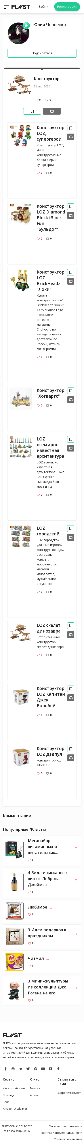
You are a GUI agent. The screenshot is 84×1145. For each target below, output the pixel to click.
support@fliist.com (69, 1093)
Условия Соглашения (68, 1139)
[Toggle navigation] (7, 6)
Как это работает (14, 1088)
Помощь (8, 1095)
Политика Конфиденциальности (61, 1133)
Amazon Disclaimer (15, 1109)
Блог (6, 1102)
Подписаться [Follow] (42, 53)
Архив (34, 1095)
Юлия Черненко (49, 24)
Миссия (35, 1088)
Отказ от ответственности (65, 1126)
